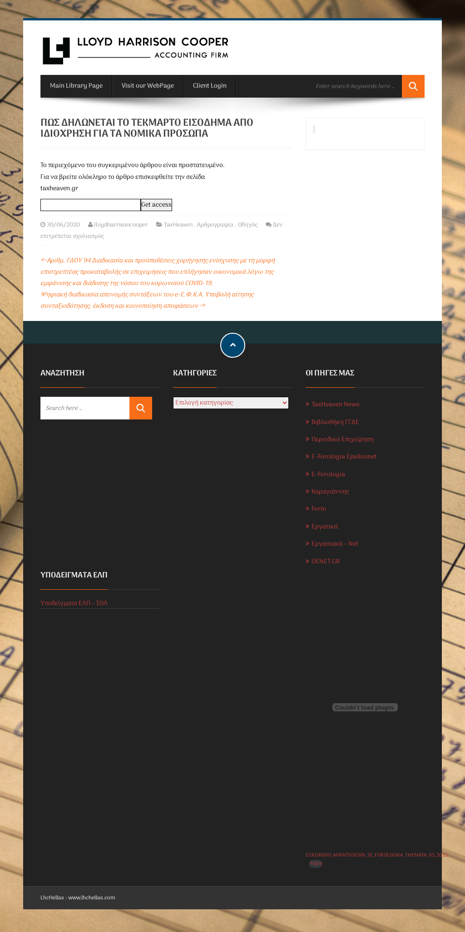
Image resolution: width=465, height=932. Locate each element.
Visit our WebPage (148, 86)
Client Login (210, 86)
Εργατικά (325, 527)
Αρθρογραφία (215, 225)
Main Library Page (76, 86)
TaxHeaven (178, 225)
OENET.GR (326, 562)
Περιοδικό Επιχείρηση (343, 439)
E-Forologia (328, 474)
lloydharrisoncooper (121, 225)
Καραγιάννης (330, 492)
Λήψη (315, 864)
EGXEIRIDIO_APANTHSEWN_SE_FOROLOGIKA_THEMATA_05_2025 (377, 855)
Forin (319, 509)
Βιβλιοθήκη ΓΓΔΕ (335, 422)
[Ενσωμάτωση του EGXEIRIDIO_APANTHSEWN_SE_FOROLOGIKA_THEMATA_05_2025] (365, 707)
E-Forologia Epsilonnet (344, 457)
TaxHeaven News (336, 404)
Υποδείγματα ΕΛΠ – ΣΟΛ (74, 603)
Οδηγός (247, 225)
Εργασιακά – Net (335, 544)
